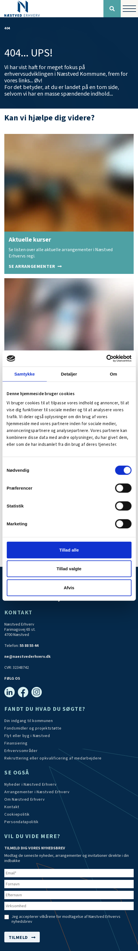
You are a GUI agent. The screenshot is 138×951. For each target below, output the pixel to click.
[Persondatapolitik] (17, 814)
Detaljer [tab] (69, 373)
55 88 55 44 (29, 646)
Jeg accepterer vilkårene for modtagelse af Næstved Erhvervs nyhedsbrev (66, 919)
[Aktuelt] (30, 784)
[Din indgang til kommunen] (28, 720)
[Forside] (51, 8)
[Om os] (24, 799)
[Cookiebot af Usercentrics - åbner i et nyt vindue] (106, 358)
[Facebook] (23, 692)
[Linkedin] (9, 692)
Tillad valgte (68, 568)
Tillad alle (69, 549)
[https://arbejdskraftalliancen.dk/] (53, 758)
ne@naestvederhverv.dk (27, 657)
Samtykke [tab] (24, 373)
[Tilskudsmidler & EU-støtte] (33, 728)
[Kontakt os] (11, 807)
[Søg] (112, 8)
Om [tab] (113, 373)
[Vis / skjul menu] (129, 8)
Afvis (69, 587)
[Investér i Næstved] (27, 735)
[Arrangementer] (35, 266)
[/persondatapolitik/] (21, 822)
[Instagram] (36, 692)
